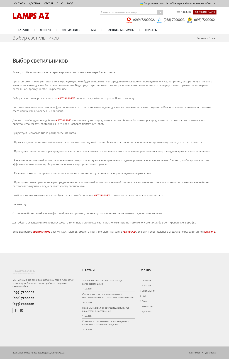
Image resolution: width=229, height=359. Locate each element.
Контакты (19, 3)
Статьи (48, 3)
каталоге (209, 231)
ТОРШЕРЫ (151, 30)
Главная (201, 38)
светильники (102, 195)
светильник (63, 120)
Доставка (34, 3)
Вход (70, 3)
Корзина (183, 12)
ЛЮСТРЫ (45, 30)
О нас (60, 3)
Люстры (145, 285)
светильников (66, 98)
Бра (143, 295)
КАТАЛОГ (23, 30)
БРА (93, 30)
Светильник (147, 290)
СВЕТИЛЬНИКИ (71, 30)
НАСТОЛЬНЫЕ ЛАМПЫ (120, 30)
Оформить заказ (205, 12)
